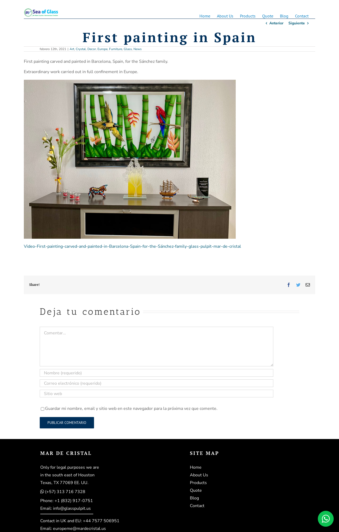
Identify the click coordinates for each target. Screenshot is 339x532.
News (137, 49)
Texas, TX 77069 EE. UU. (64, 483)
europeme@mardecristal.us (79, 528)
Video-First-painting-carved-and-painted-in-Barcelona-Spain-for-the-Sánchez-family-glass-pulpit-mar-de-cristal (132, 246)
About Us (199, 475)
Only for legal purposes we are (69, 467)
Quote (196, 490)
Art (72, 49)
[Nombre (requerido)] (156, 373)
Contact (197, 506)
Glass (128, 49)
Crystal (81, 49)
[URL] (156, 393)
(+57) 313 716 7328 (65, 492)
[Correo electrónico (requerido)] (156, 383)
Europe (102, 49)
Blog (194, 498)
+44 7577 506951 (101, 521)
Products (198, 483)
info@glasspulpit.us (72, 508)
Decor (91, 49)
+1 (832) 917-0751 (74, 501)
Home (196, 467)
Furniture (115, 49)
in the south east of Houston (67, 475)
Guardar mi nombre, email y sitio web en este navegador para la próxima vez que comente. (131, 408)
